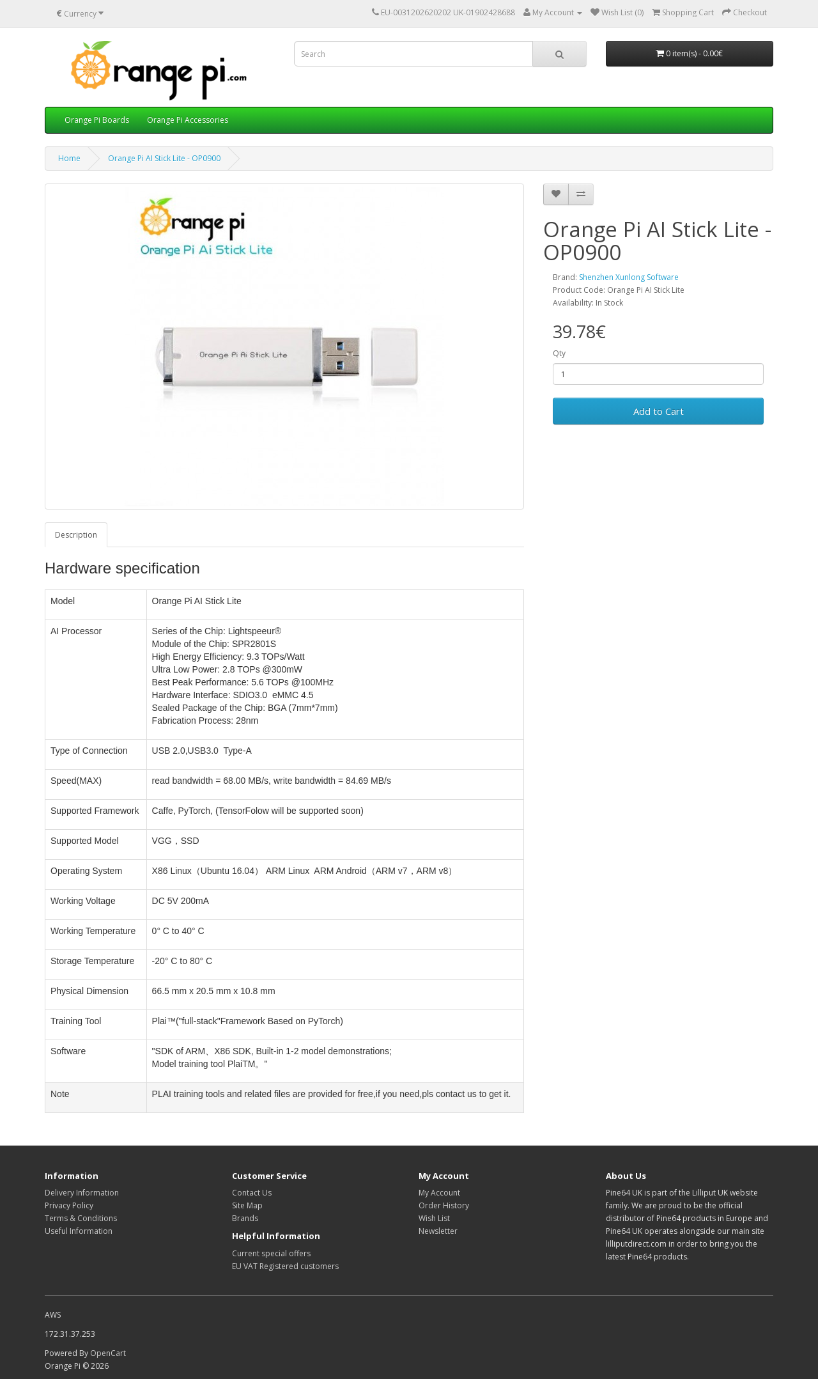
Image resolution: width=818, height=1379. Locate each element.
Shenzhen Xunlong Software (629, 277)
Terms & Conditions (81, 1218)
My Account (439, 1192)
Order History (444, 1205)
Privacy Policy (69, 1205)
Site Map (247, 1205)
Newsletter (438, 1231)
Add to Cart (658, 411)
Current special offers (271, 1253)
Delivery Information (82, 1192)
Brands (245, 1218)
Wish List (434, 1218)
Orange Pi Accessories (187, 119)
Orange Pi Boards (97, 119)
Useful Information (78, 1231)
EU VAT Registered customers (285, 1266)
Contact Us (252, 1192)
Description (76, 534)
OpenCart (108, 1353)
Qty (559, 353)
